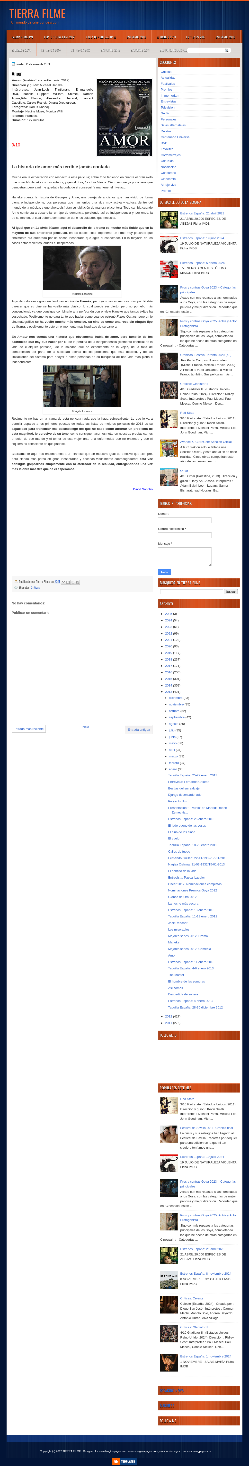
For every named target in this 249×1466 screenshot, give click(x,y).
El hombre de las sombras (186, 981)
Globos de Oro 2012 (182, 897)
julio (172, 730)
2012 (169, 1016)
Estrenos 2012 (110, 50)
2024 (169, 620)
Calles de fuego (179, 851)
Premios (166, 89)
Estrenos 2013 (80, 50)
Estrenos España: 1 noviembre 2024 (205, 1356)
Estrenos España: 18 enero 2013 (191, 910)
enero (173, 769)
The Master (176, 975)
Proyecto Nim (177, 801)
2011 (169, 1023)
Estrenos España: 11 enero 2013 (191, 962)
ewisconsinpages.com (173, 1451)
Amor (172, 955)
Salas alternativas (173, 125)
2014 (169, 685)
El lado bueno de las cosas (187, 825)
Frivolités (167, 149)
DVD (164, 143)
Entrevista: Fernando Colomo (188, 782)
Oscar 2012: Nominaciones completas (195, 884)
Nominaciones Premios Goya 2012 (192, 890)
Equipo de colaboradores (177, 50)
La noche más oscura (183, 903)
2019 (169, 653)
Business (167, 1405)
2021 (169, 640)
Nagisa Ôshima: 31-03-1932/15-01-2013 (196, 864)
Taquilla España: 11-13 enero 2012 (192, 916)
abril (172, 750)
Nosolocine (168, 167)
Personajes (169, 119)
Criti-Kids (167, 161)
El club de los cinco (181, 832)
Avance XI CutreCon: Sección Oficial (205, 442)
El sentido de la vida (182, 871)
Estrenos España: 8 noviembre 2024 (205, 1273)
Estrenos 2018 (166, 37)
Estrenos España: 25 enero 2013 (191, 819)
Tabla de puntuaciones (101, 37)
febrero (174, 763)
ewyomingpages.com (199, 1451)
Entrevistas (168, 101)
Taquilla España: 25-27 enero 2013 (192, 775)
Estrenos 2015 (21, 50)
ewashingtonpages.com (113, 1451)
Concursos (168, 173)
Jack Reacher (177, 923)
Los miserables (178, 929)
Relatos (166, 131)
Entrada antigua (139, 729)
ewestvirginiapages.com (143, 1451)
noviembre (177, 704)
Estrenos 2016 (225, 37)
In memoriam (170, 95)
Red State (187, 413)
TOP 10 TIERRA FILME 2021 (59, 37)
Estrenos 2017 (195, 37)
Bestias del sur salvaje (183, 788)
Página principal (22, 37)
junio (173, 737)
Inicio (85, 727)
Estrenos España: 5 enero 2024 (202, 263)
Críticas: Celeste (191, 1298)
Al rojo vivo (168, 184)
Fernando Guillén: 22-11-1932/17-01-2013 (197, 858)
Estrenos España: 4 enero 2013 (190, 1001)
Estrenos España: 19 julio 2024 (202, 238)
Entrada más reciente (29, 729)
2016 (169, 672)
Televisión (168, 107)
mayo (173, 743)
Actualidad (168, 77)
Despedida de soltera (183, 994)
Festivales (168, 83)
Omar (184, 471)
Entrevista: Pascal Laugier (186, 877)
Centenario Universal (175, 137)
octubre (174, 711)
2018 (169, 659)
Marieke (173, 942)
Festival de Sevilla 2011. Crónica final (206, 1128)
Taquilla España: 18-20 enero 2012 (192, 845)
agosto (174, 724)
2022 (169, 633)
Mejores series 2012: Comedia (189, 949)
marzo (174, 756)
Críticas (35, 587)
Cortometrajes (171, 155)
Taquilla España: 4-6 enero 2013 (190, 968)
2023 (169, 627)
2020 (169, 646)
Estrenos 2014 (51, 50)
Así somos (175, 988)
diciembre (176, 698)
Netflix (165, 113)
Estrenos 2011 (140, 50)
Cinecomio (168, 179)
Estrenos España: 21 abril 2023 (202, 213)
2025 (169, 614)
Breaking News (172, 1390)
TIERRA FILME (37, 13)
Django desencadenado (184, 795)
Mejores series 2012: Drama (188, 936)
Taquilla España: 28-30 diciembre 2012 (195, 1007)
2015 (169, 679)
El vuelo (173, 838)
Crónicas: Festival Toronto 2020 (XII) (205, 355)
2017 (169, 666)
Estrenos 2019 (136, 37)
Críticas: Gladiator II (194, 384)
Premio (166, 191)
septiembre (177, 717)
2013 (169, 692)
